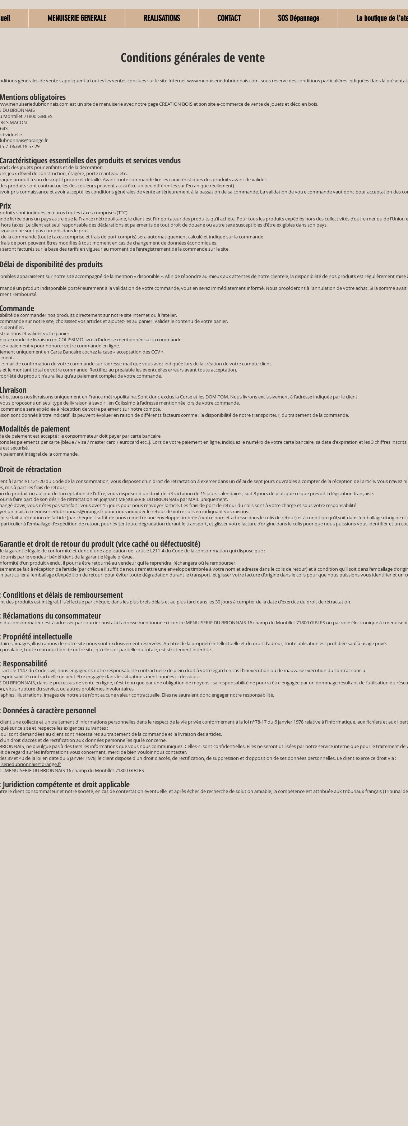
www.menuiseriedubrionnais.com (223, 80)
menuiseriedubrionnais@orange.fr (66, 511)
